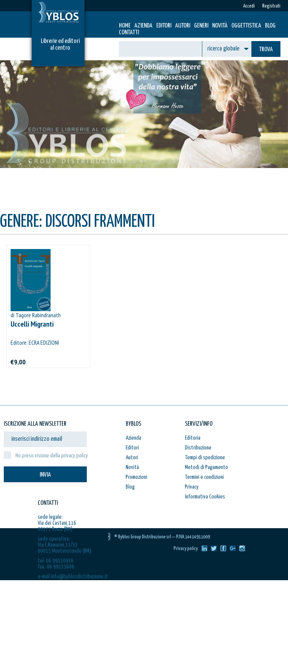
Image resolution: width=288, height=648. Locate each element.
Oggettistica (246, 26)
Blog (270, 26)
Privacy (192, 487)
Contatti (129, 32)
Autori (182, 26)
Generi (201, 26)
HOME (125, 26)
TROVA (266, 49)
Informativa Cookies (205, 497)
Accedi (249, 6)
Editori (163, 26)
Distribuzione (198, 448)
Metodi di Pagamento (206, 467)
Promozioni (136, 477)
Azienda (143, 26)
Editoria (192, 438)
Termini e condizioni (204, 477)
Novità (220, 26)
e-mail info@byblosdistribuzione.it (73, 576)
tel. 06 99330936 (56, 561)
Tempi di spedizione (205, 457)
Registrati (271, 6)
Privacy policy (186, 548)
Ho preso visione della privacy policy (51, 455)
